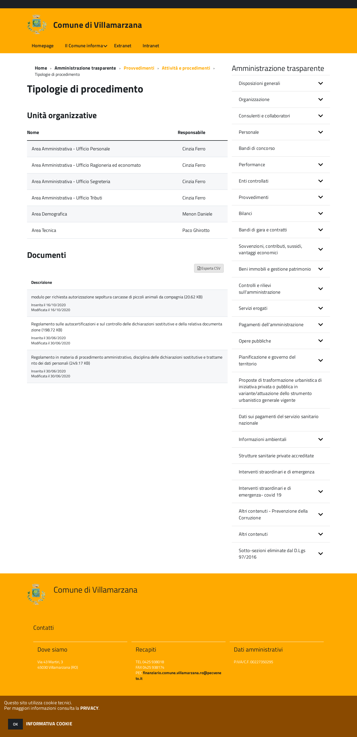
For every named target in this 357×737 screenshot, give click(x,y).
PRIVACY (89, 708)
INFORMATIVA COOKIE (49, 723)
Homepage (43, 45)
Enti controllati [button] (253, 180)
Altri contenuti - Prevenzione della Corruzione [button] (273, 514)
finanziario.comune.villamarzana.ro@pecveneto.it (178, 675)
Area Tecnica (44, 230)
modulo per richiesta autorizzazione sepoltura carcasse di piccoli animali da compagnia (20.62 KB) (116, 297)
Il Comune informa (84, 45)
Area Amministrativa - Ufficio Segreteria (71, 181)
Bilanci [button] (245, 213)
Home (41, 67)
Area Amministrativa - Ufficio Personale (71, 148)
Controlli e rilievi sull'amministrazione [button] (260, 289)
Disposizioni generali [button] (259, 83)
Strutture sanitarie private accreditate (276, 455)
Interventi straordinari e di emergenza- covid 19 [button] (265, 491)
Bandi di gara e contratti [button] (263, 229)
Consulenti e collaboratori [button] (264, 115)
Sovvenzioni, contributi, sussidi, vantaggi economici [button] (270, 249)
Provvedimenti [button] (253, 197)
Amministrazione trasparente (85, 67)
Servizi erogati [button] (253, 308)
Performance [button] (252, 164)
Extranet (122, 45)
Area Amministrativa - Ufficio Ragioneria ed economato (86, 165)
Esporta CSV (208, 268)
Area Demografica (49, 213)
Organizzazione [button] (254, 99)
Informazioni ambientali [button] (262, 439)
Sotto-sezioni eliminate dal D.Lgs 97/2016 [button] (272, 554)
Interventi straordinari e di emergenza (276, 471)
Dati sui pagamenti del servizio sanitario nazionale (279, 420)
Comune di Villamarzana (97, 25)
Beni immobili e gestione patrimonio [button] (275, 268)
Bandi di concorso (257, 148)
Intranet (151, 45)
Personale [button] (249, 132)
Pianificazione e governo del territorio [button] (267, 360)
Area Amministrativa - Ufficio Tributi (67, 197)
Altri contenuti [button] (253, 534)
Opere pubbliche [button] (255, 340)
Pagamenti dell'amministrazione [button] (271, 324)
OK (15, 724)
